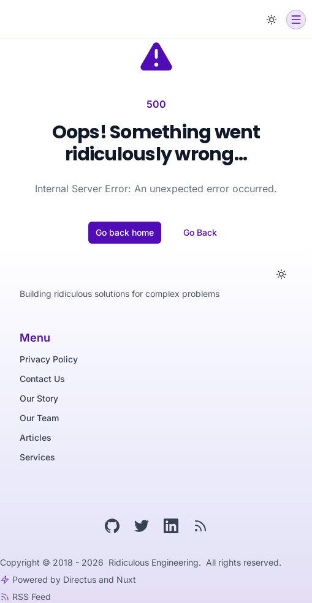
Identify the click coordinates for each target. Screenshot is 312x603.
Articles (35, 437)
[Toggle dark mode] (272, 20)
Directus (79, 579)
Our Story (39, 398)
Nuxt (126, 579)
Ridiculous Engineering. (156, 562)
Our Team (39, 418)
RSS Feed (31, 596)
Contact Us (42, 378)
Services (37, 457)
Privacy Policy (49, 359)
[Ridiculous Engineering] (46, 19)
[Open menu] (296, 19)
